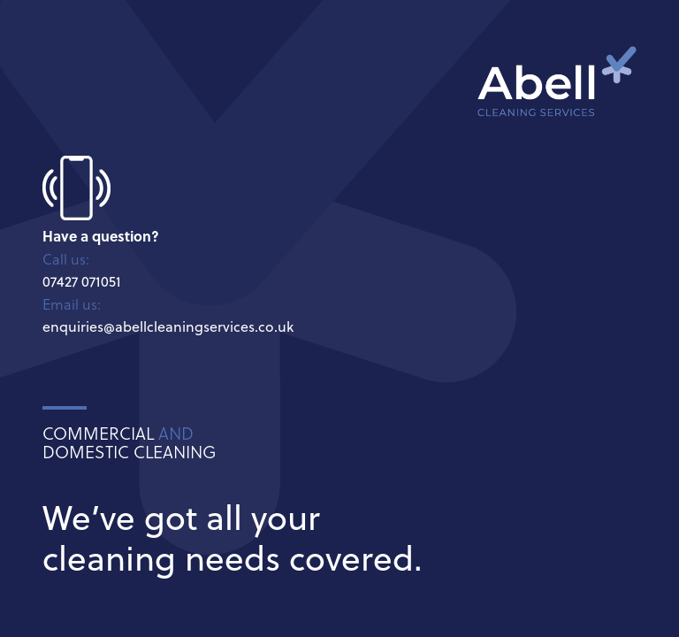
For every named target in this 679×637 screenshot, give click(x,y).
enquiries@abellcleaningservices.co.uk (168, 326)
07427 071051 (81, 281)
